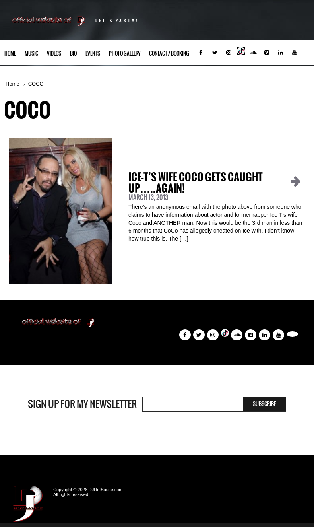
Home (10, 53)
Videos (54, 53)
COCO (36, 84)
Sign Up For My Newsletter (82, 404)
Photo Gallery (124, 53)
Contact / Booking (169, 53)
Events (92, 53)
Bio (73, 53)
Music (31, 53)
